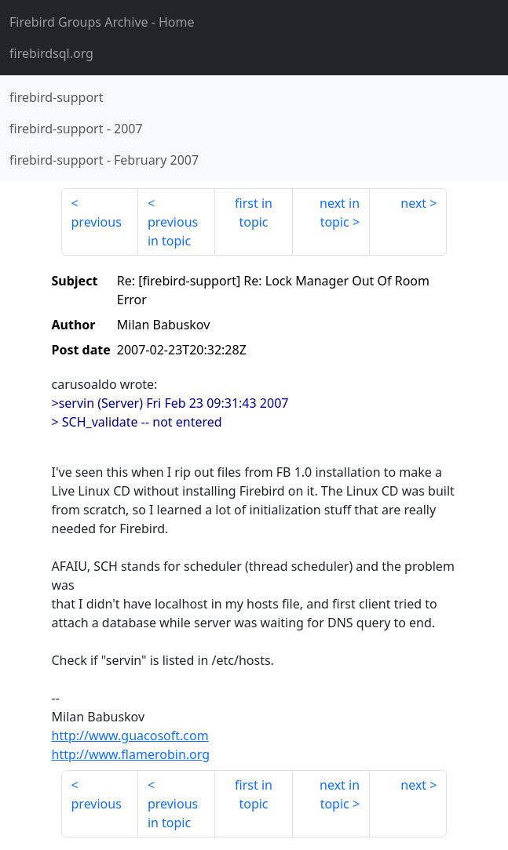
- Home (102, 22)
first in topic (253, 212)
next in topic (340, 212)
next (413, 203)
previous (96, 222)
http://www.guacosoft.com (130, 735)
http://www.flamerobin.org (131, 754)
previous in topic (173, 231)
